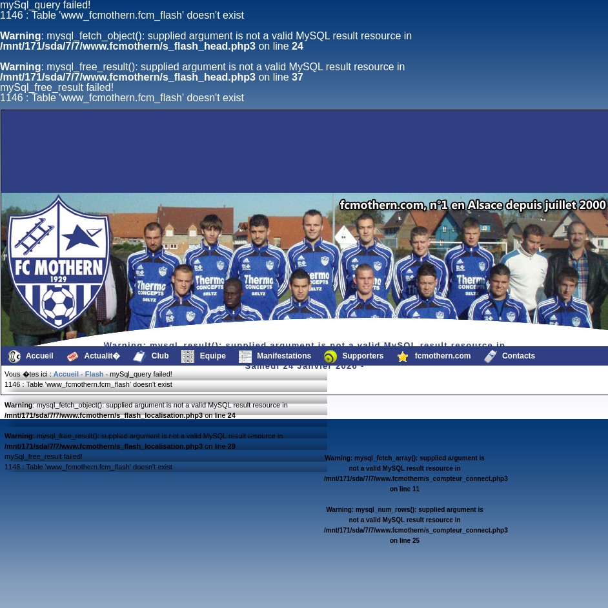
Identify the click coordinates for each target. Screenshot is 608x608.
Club (150, 356)
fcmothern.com (434, 356)
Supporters (353, 356)
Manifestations (275, 356)
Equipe (203, 356)
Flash (94, 374)
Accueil (31, 356)
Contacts (510, 356)
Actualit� (93, 356)
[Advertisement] (249, 162)
